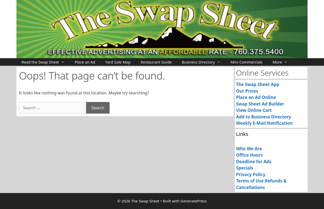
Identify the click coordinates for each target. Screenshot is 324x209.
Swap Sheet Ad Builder (260, 104)
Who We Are (249, 149)
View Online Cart (254, 110)
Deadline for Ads (254, 161)
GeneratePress (193, 200)
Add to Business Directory (263, 117)
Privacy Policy (251, 174)
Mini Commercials (246, 62)
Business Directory (204, 62)
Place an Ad (85, 62)
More (283, 62)
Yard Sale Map (117, 62)
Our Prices (247, 91)
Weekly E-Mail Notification (264, 123)
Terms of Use (250, 181)
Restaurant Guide (156, 62)
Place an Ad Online (256, 97)
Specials (244, 168)
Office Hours (249, 155)
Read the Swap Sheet (46, 62)
